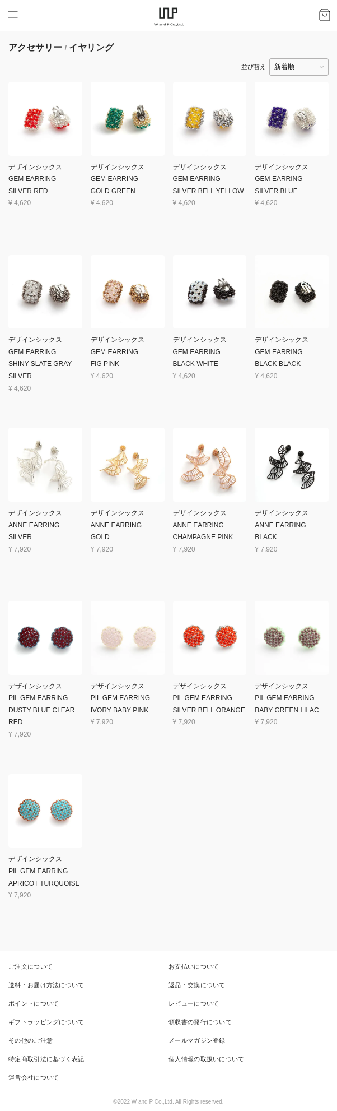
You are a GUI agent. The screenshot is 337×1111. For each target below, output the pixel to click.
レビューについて (193, 1003)
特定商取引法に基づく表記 (46, 1059)
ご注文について (30, 966)
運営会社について (33, 1077)
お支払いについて (193, 966)
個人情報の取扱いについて (206, 1059)
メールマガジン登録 (197, 1040)
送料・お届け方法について (46, 985)
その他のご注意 (30, 1040)
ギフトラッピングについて (46, 1022)
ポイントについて (33, 1003)
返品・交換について (197, 985)
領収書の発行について (200, 1022)
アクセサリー (35, 47)
